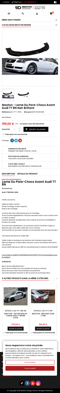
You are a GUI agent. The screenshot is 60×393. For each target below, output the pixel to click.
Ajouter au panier (35, 129)
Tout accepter (30, 368)
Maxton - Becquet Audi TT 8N (43, 314)
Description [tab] (8, 173)
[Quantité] (14, 129)
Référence (6, 112)
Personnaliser (30, 362)
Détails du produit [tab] (27, 173)
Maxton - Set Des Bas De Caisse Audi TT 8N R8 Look (15, 315)
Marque (27, 112)
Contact (6, 2)
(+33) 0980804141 (29, 2)
